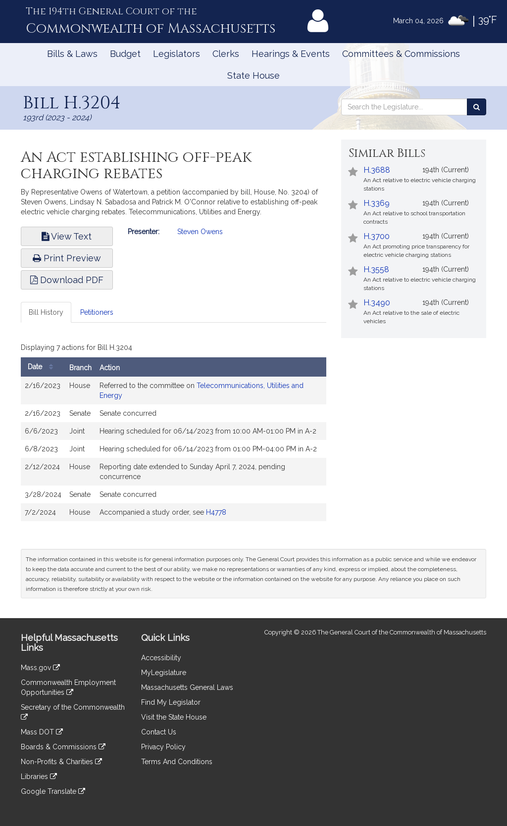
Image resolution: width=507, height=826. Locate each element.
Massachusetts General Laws (187, 687)
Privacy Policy (163, 747)
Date (43, 367)
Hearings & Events (291, 54)
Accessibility (161, 658)
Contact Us (158, 732)
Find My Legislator (171, 702)
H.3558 (376, 269)
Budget (125, 54)
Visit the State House (173, 717)
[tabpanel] (173, 433)
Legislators (176, 54)
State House (253, 75)
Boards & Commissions (63, 747)
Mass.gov (40, 668)
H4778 (216, 512)
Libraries (39, 776)
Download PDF (66, 280)
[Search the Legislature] (476, 106)
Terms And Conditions (176, 762)
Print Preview (67, 258)
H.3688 (376, 170)
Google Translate (53, 791)
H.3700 (376, 236)
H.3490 (376, 302)
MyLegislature (163, 673)
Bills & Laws (72, 54)
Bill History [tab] (46, 312)
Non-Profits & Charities (61, 762)
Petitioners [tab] (96, 312)
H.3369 (376, 203)
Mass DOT (42, 732)
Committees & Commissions (401, 54)
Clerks (225, 54)
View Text (67, 236)
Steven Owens (200, 232)
